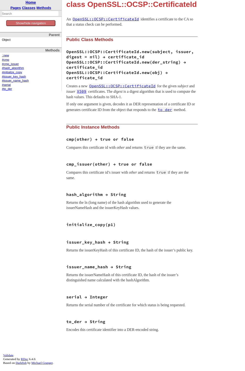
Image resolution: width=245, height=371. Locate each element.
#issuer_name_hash (15, 80)
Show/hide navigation (31, 23)
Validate (8, 355)
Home (31, 2)
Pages (15, 8)
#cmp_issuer (10, 64)
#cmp (5, 59)
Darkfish (21, 363)
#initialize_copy (12, 72)
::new (5, 55)
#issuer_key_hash (14, 76)
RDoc (24, 359)
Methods (43, 8)
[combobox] (30, 13)
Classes (29, 8)
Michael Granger (42, 363)
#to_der (7, 89)
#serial (6, 85)
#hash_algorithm (13, 68)
